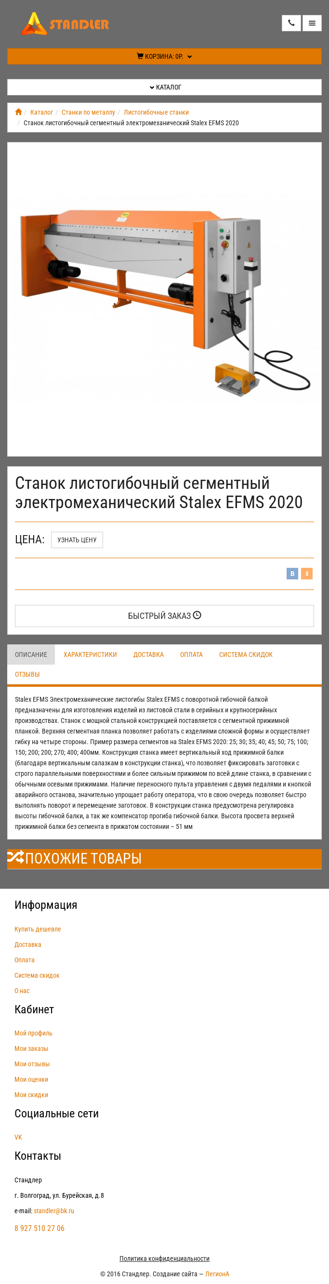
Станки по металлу (88, 112)
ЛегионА (217, 1274)
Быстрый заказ (164, 616)
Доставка (148, 654)
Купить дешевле (37, 929)
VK (18, 1137)
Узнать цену (77, 540)
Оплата (191, 654)
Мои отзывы (32, 1064)
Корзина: (164, 56)
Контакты (37, 1156)
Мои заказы (31, 1048)
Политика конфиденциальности (164, 1258)
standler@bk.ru (54, 1211)
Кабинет (34, 1009)
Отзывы (27, 674)
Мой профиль (33, 1033)
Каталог (166, 87)
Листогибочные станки (156, 112)
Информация (46, 905)
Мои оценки (31, 1079)
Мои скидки (31, 1095)
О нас (21, 991)
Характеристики (90, 654)
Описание (31, 654)
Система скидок (246, 654)
